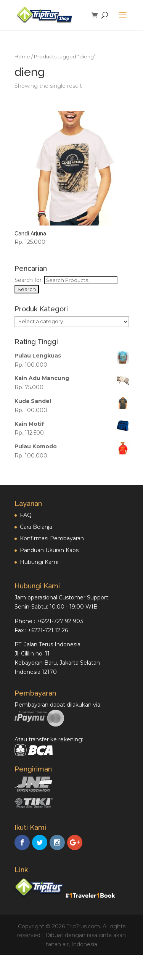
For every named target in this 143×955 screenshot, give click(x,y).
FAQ (26, 515)
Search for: (28, 280)
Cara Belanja (36, 526)
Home (22, 57)
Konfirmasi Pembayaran (52, 538)
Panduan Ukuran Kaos (49, 550)
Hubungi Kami (39, 562)
